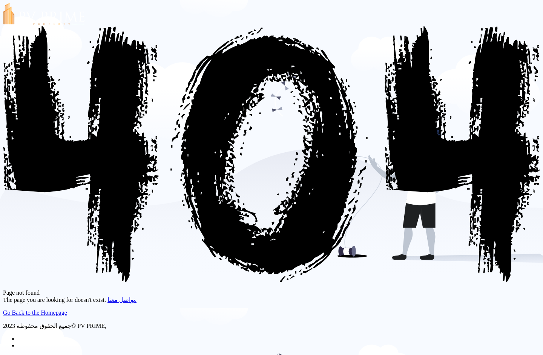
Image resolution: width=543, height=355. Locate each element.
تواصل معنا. (122, 300)
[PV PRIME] (43, 23)
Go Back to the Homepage (35, 312)
